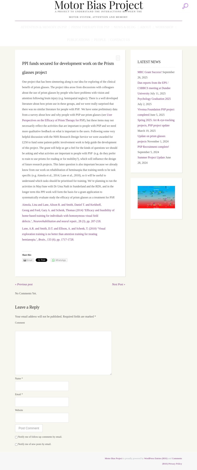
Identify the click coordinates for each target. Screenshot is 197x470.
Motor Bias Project (113, 458)
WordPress (149, 458)
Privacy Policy (175, 463)
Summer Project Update (151, 157)
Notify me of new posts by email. (34, 444)
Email (19, 394)
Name (19, 378)
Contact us (120, 40)
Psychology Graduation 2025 (154, 98)
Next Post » (118, 284)
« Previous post (24, 284)
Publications (78, 40)
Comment (20, 322)
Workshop (164, 27)
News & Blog (125, 27)
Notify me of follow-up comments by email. (40, 437)
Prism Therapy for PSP (90, 27)
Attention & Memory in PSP (44, 27)
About (145, 27)
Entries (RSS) (161, 458)
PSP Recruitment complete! (153, 146)
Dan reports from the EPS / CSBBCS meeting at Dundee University (154, 88)
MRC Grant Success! (150, 72)
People (100, 40)
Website (19, 410)
